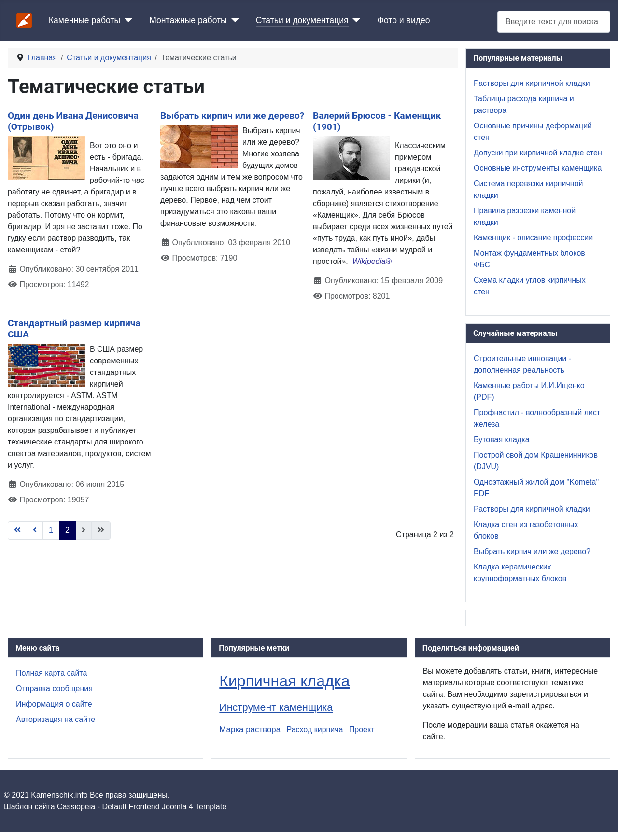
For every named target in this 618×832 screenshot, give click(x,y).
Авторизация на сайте (55, 719)
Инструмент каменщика (276, 707)
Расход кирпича (315, 729)
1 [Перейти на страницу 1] (51, 530)
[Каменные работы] (126, 20)
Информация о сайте (54, 704)
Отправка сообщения (54, 688)
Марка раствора (250, 729)
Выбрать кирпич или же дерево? (232, 115)
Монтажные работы (188, 20)
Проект (362, 729)
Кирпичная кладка (284, 681)
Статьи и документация (302, 20)
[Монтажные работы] (233, 20)
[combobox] (553, 21)
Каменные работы (84, 20)
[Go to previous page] (35, 530)
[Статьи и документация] (355, 20)
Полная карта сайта (51, 673)
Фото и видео (404, 20)
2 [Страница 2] (67, 530)
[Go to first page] (17, 530)
